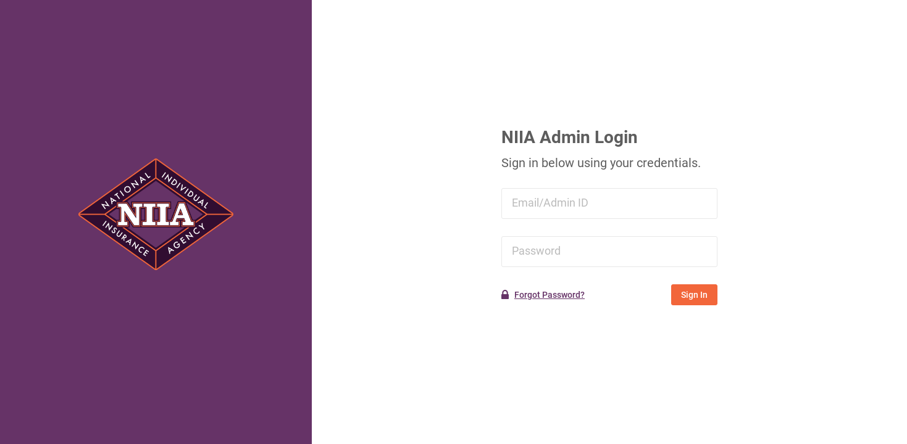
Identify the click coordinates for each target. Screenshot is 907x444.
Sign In (694, 295)
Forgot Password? (549, 295)
